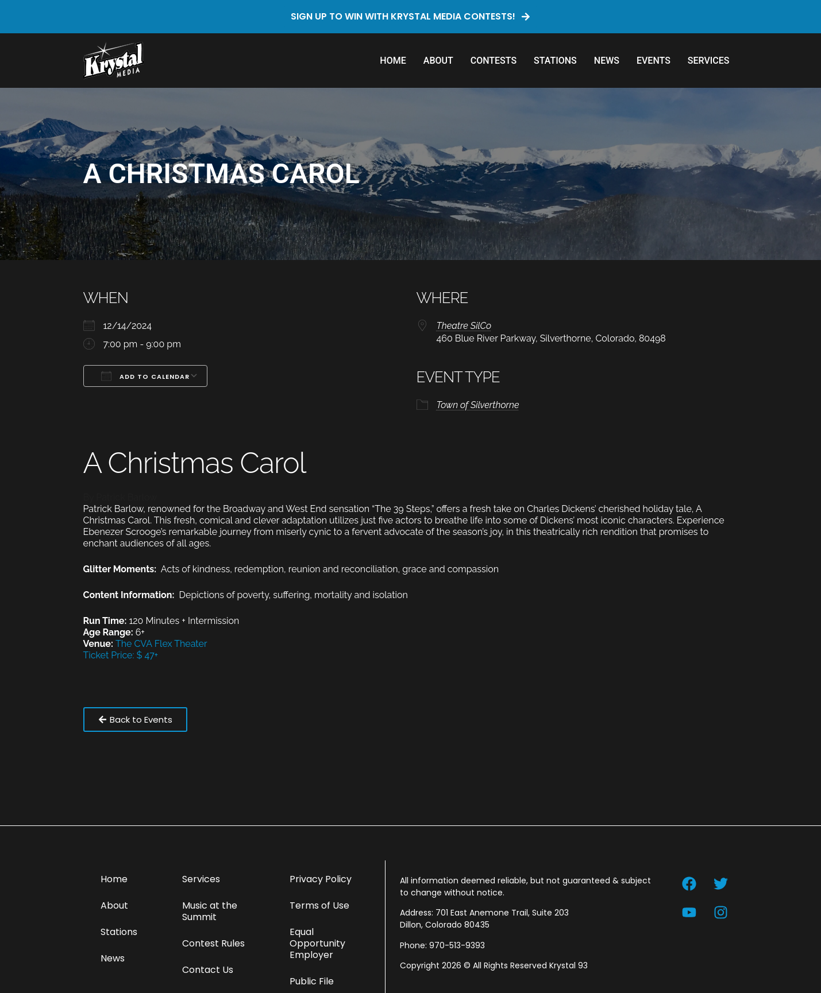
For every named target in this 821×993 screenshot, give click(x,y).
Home (393, 60)
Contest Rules (213, 943)
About (438, 60)
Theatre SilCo (464, 325)
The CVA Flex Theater (161, 643)
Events (653, 60)
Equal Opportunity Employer (317, 943)
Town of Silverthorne (478, 404)
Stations (555, 60)
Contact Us (207, 969)
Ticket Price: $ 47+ (121, 655)
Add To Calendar (145, 376)
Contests (494, 60)
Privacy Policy (321, 879)
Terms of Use (319, 905)
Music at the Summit (209, 911)
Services (709, 60)
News (606, 60)
